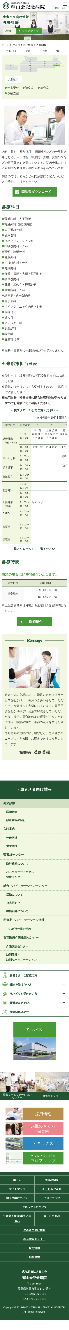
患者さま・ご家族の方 (23, 975)
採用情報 (34, 1248)
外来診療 (9, 803)
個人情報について (17, 1198)
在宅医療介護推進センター (21, 937)
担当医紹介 (13, 902)
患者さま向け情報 (36, 789)
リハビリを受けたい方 (23, 993)
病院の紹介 (52, 1180)
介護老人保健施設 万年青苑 (17, 1218)
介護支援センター (17, 946)
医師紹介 (35, 622)
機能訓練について (17, 911)
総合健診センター (34, 1239)
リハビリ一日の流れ (18, 928)
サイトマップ (17, 1189)
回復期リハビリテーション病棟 (24, 919)
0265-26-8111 (37, 1293)
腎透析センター (13, 854)
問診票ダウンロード (36, 192)
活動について (14, 894)
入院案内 (9, 828)
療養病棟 (11, 846)
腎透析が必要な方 (21, 1002)
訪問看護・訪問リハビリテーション (21, 957)
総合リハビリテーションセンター (25, 885)
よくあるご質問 (51, 1189)
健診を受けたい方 (21, 984)
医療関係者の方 (19, 1012)
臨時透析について (17, 863)
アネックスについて (34, 1207)
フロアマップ (30, 31)
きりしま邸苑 (51, 1215)
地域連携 (34, 1257)
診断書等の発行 (16, 820)
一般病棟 (11, 837)
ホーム (17, 1180)
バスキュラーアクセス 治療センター (20, 874)
